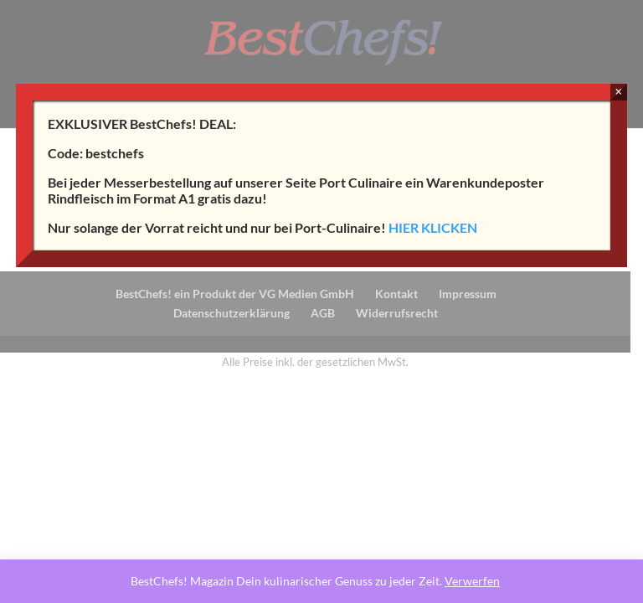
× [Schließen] (618, 92)
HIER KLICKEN (432, 227)
